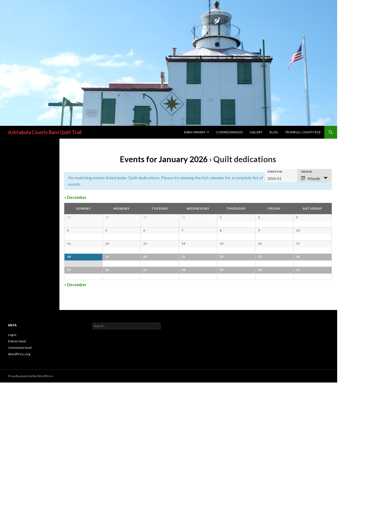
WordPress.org (19, 482)
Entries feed (17, 470)
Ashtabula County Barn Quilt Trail (45, 132)
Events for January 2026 (164, 159)
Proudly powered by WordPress (31, 504)
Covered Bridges (229, 132)
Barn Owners (194, 132)
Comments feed (20, 476)
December (75, 197)
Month (310, 178)
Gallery (256, 132)
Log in (12, 463)
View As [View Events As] (306, 171)
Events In (275, 171)
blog (273, 132)
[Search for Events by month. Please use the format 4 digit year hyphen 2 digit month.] (281, 178)
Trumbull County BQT (303, 132)
